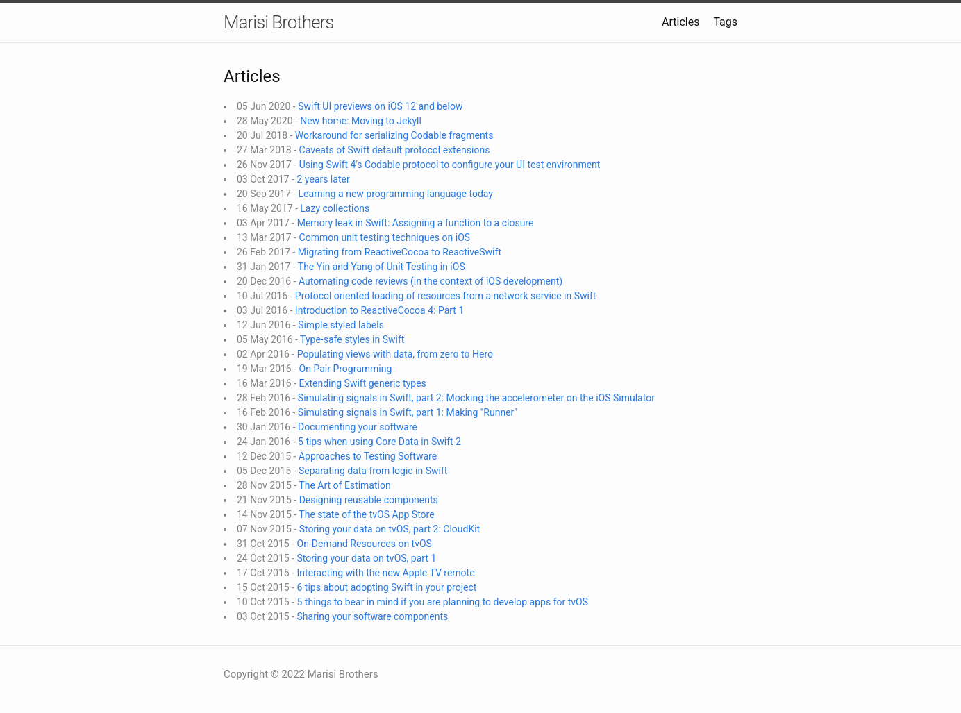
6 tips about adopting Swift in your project (387, 587)
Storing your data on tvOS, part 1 (367, 558)
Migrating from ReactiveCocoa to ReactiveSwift (399, 252)
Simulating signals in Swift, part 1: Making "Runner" (407, 412)
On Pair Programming (345, 368)
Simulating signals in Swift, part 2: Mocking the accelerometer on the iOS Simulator (476, 397)
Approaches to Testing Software (368, 456)
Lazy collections (334, 208)
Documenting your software (357, 427)
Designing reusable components (368, 499)
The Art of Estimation (344, 485)
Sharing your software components (373, 616)
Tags (725, 21)
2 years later (323, 179)
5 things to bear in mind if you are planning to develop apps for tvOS (443, 601)
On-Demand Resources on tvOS (364, 543)
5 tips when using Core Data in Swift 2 (379, 441)
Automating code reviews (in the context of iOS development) (430, 281)
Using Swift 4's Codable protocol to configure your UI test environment (450, 164)
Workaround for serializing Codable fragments (394, 135)
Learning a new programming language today (396, 193)
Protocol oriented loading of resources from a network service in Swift (445, 295)
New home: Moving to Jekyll (360, 120)
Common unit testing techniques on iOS (385, 237)
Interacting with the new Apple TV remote (386, 572)
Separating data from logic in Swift (373, 470)
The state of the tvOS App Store (366, 514)
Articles (680, 21)
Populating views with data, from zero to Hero (395, 354)
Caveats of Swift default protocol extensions (394, 150)
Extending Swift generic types (362, 383)
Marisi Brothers (278, 22)
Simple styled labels (341, 324)
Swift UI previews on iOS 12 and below (380, 106)
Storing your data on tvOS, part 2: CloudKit (389, 529)
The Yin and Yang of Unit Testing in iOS (381, 266)
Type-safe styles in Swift (352, 339)
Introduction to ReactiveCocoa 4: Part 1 (379, 310)
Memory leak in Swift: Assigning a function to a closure (415, 222)
